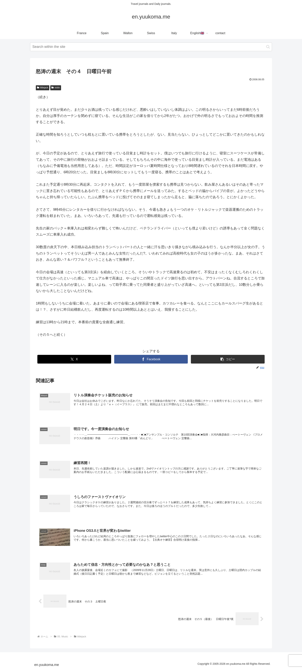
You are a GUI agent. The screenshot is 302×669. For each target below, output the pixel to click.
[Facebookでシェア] (151, 359)
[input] (151, 46)
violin (55, 87)
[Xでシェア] (74, 359)
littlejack (42, 87)
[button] (268, 47)
